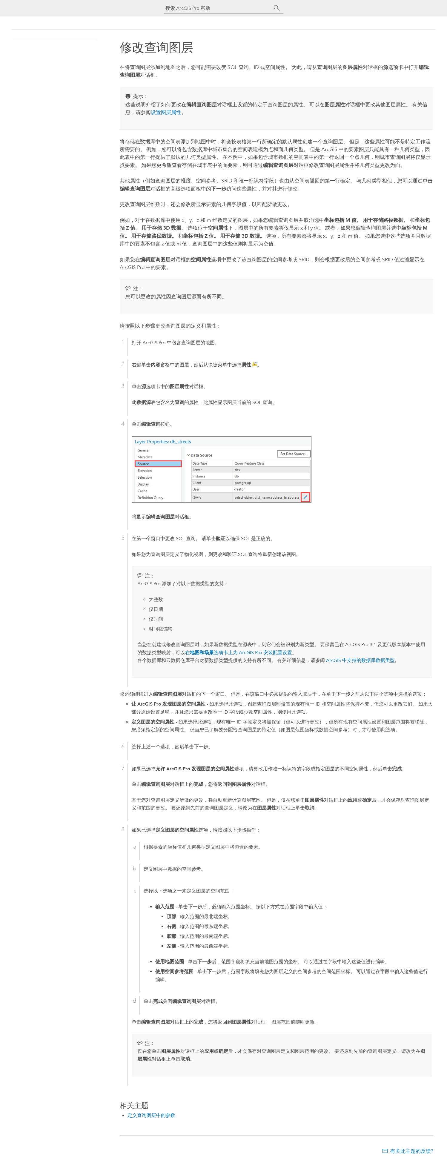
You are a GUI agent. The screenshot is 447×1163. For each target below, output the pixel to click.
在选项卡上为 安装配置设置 (238, 652)
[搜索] (277, 8)
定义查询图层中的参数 (151, 1115)
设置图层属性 (166, 112)
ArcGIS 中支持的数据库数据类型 (360, 660)
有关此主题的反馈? (411, 1151)
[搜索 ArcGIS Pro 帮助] (217, 8)
